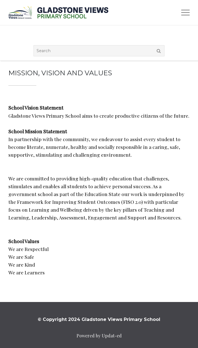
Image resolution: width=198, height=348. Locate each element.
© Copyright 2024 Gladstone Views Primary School (99, 319)
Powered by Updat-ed (99, 336)
